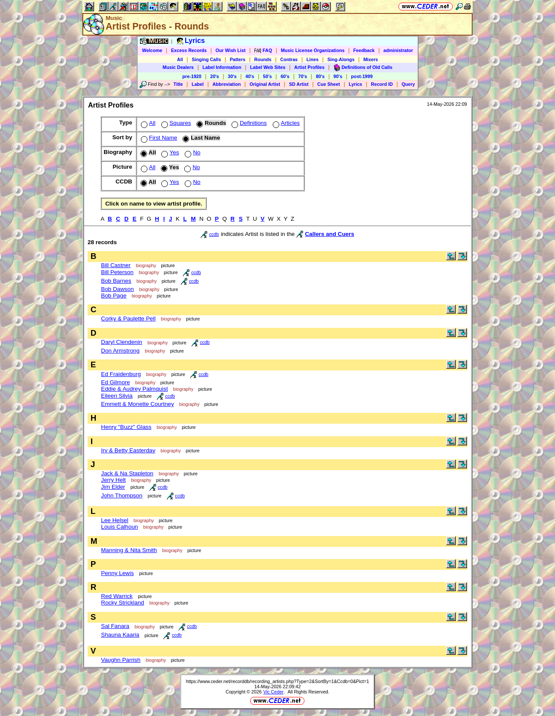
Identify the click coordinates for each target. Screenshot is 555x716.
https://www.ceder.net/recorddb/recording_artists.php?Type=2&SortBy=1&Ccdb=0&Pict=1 (277, 681)
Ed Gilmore (115, 382)
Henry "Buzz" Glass (126, 427)
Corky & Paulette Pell (128, 318)
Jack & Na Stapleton (127, 473)
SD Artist (298, 84)
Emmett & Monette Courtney (137, 404)
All (180, 59)
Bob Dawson (117, 289)
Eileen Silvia (117, 395)
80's (320, 76)
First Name (158, 137)
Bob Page (114, 295)
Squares (175, 123)
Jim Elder (113, 487)
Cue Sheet (328, 84)
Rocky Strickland (122, 602)
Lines (313, 59)
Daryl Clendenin (121, 342)
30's (232, 76)
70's (302, 76)
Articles (285, 123)
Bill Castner (116, 265)
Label (198, 84)
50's (267, 76)
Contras (288, 59)
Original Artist (264, 84)
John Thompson (121, 495)
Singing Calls (206, 59)
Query (408, 84)
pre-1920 (192, 76)
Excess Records (188, 50)
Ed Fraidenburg (121, 374)
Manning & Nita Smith (129, 550)
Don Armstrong (120, 350)
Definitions (248, 123)
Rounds (262, 59)
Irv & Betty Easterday (128, 450)
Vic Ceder (273, 691)
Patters (237, 59)
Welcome (152, 50)
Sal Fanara (115, 626)
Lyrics (355, 84)
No (191, 152)
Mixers (370, 59)
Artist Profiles (309, 67)
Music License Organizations (313, 50)
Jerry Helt (113, 480)
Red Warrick (117, 596)
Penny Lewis (117, 573)
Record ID (382, 84)
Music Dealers (178, 67)
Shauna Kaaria (120, 634)
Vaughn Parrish (120, 660)
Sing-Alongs (341, 59)
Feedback (364, 50)
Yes (169, 152)
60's (285, 76)
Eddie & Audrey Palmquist (134, 389)
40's (249, 76)
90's (337, 76)
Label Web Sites (268, 67)
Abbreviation (226, 84)
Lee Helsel (114, 520)
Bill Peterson (117, 272)
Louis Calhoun (119, 526)
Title (178, 84)
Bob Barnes (116, 281)
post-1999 (362, 76)
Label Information (221, 67)
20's (214, 76)
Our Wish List (230, 50)
